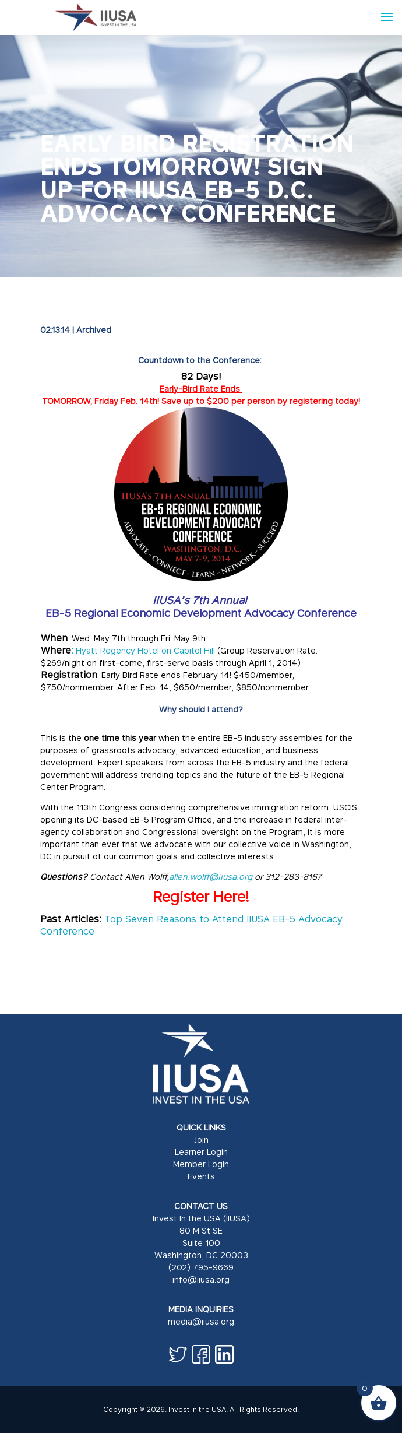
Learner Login (201, 1152)
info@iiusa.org (201, 1279)
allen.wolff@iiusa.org (210, 876)
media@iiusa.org (201, 1321)
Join (201, 1139)
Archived (93, 330)
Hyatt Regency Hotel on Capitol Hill (146, 650)
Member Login (201, 1164)
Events (201, 1176)
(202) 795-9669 (201, 1267)
